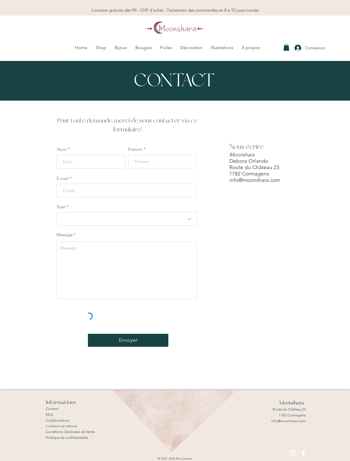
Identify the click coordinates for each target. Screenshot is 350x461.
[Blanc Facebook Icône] (303, 453)
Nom (62, 149)
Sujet (61, 207)
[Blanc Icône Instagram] (292, 453)
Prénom (135, 149)
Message (65, 235)
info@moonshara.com (254, 180)
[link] (286, 47)
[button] (143, 47)
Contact (52, 409)
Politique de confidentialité (67, 437)
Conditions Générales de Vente (70, 432)
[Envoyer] (128, 340)
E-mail (63, 178)
